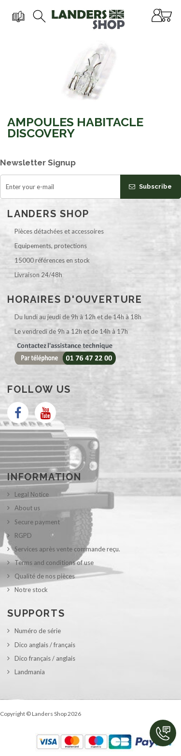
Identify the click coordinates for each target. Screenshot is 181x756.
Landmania (29, 672)
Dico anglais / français (44, 645)
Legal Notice (31, 494)
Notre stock (31, 589)
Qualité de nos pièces (44, 576)
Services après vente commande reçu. (67, 549)
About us (27, 508)
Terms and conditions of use (54, 562)
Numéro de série (37, 631)
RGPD (23, 535)
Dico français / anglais (44, 658)
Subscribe (150, 186)
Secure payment (37, 522)
